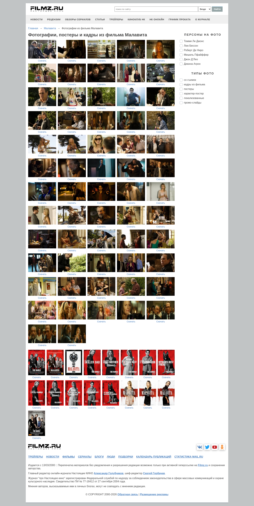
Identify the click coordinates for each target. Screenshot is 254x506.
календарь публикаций (153, 456)
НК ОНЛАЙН (157, 19)
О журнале (202, 19)
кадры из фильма (194, 84)
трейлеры (116, 19)
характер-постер (194, 93)
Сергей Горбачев (154, 473)
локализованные (194, 98)
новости (36, 19)
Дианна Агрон (192, 63)
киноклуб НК (136, 19)
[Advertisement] (204, 161)
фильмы (68, 456)
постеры (189, 89)
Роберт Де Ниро (193, 50)
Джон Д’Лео (191, 59)
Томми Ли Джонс (194, 41)
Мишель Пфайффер (196, 54)
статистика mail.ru (188, 456)
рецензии (54, 19)
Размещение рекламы (154, 494)
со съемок (190, 80)
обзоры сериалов (78, 19)
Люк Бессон (191, 45)
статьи (100, 19)
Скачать (42, 60)
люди (111, 456)
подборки (125, 456)
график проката (180, 19)
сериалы (84, 456)
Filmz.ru (203, 465)
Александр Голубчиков (108, 473)
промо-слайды (192, 102)
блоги (99, 456)
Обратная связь (127, 494)
